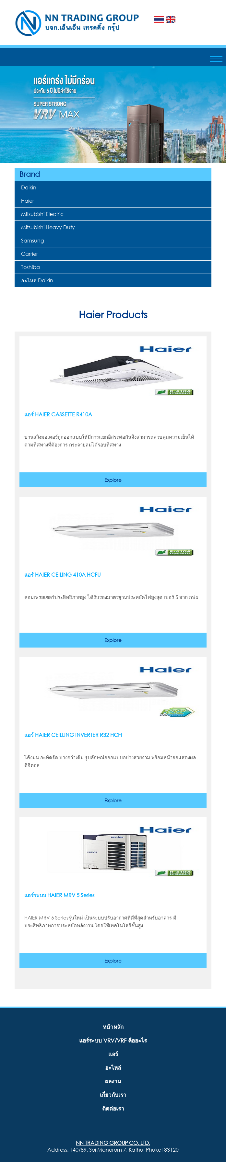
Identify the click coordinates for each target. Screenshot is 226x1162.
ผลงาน (113, 1081)
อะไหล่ (113, 1067)
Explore (113, 480)
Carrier (29, 253)
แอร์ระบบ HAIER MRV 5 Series (59, 895)
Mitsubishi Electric (42, 213)
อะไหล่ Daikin (37, 280)
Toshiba (30, 267)
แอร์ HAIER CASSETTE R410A (58, 414)
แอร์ (113, 1054)
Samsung (32, 240)
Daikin (28, 187)
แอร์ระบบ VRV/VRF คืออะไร (113, 1040)
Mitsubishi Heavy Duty (48, 227)
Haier (27, 200)
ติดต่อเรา (113, 1108)
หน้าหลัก (113, 1026)
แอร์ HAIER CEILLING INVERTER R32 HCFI (73, 735)
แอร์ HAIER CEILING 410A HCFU (62, 574)
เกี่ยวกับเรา (113, 1094)
